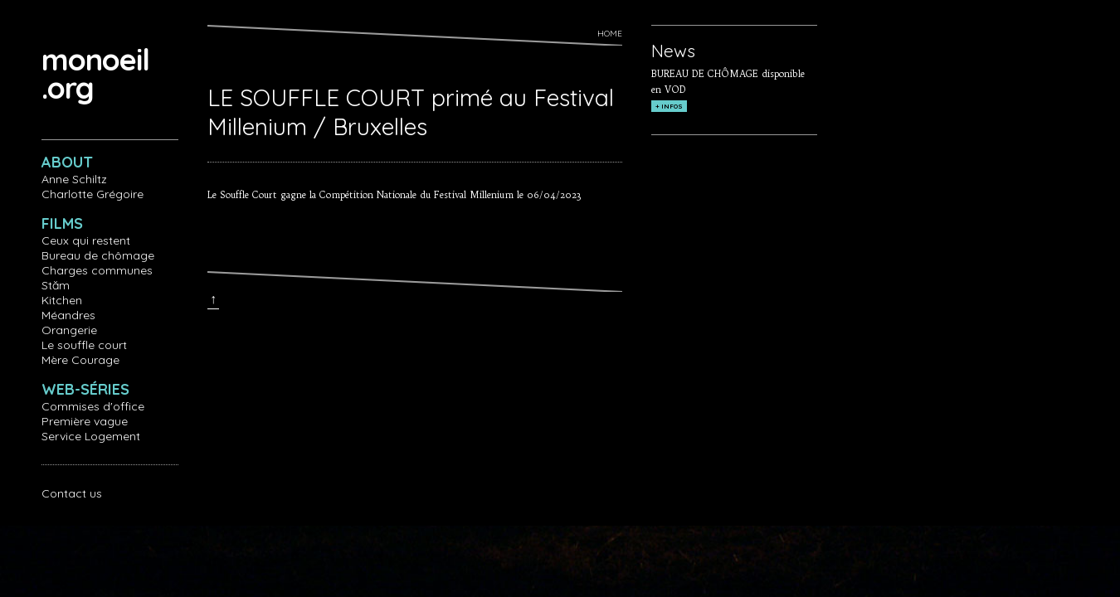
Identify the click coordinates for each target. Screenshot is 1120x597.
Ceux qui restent (85, 240)
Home (609, 33)
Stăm (55, 285)
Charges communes (97, 270)
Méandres (68, 315)
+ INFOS (669, 106)
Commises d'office (92, 406)
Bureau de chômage (97, 255)
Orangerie (69, 330)
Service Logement (90, 436)
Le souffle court (84, 344)
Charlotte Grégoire (92, 194)
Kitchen (61, 300)
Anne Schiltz (74, 179)
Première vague (84, 421)
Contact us (71, 493)
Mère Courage (80, 359)
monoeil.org (95, 73)
